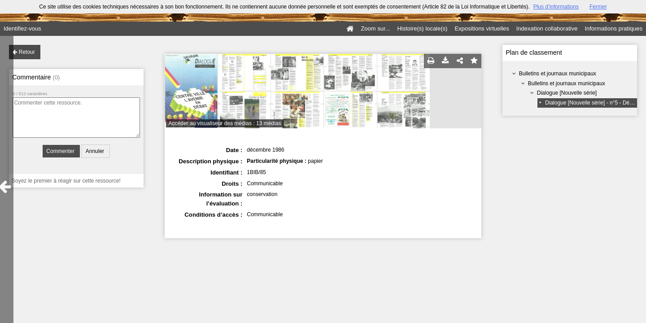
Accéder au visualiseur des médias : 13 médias (225, 123)
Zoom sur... (375, 28)
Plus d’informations (556, 7)
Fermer (598, 7)
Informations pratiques (613, 28)
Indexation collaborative (547, 28)
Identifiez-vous (22, 28)
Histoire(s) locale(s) (422, 28)
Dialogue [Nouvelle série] (567, 93)
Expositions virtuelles (481, 28)
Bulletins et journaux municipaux (557, 73)
